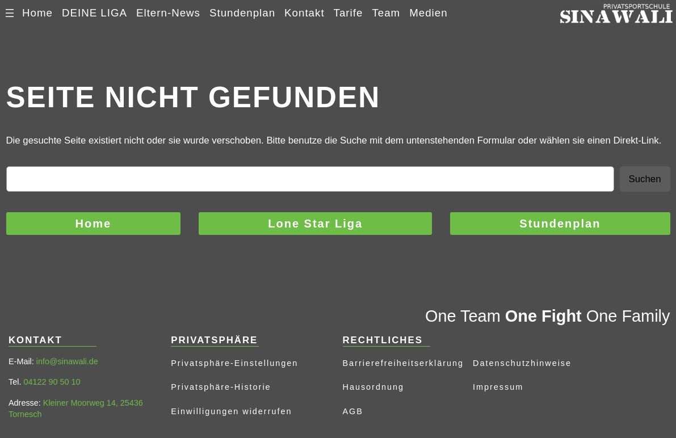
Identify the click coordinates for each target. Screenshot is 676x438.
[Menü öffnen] (9, 13)
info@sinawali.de (67, 361)
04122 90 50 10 (51, 381)
